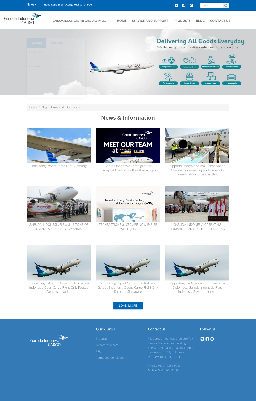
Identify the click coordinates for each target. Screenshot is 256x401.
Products (101, 339)
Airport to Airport (107, 345)
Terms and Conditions (110, 358)
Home (33, 107)
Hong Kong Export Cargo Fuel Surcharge (68, 4)
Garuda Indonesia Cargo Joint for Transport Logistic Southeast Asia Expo (128, 168)
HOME (122, 20)
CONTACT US (220, 20)
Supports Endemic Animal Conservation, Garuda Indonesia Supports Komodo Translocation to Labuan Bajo (197, 170)
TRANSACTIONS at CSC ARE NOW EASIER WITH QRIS (128, 226)
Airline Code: (37, 45)
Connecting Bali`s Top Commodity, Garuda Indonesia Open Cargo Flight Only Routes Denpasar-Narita (58, 287)
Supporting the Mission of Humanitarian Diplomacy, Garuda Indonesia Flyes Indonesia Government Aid (197, 287)
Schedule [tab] (56, 36)
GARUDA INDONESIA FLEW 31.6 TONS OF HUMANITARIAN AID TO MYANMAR (59, 226)
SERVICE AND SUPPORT (150, 20)
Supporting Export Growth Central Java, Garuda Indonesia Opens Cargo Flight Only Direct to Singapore (128, 287)
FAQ (98, 351)
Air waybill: (36, 59)
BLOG (200, 20)
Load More (128, 306)
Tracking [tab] (36, 36)
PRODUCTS (182, 20)
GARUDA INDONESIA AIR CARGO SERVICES (79, 20)
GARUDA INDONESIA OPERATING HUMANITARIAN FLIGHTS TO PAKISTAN (197, 226)
